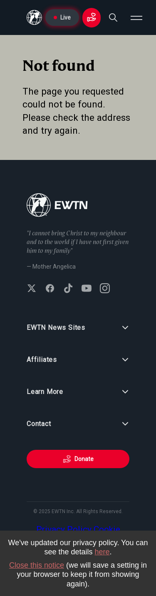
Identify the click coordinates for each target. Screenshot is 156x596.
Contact (78, 424)
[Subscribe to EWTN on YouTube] (87, 289)
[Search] (113, 17)
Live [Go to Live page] (62, 17)
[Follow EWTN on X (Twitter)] (32, 289)
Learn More (78, 392)
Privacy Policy (64, 529)
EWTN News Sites (78, 328)
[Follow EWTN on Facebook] (50, 289)
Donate (78, 459)
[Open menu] (136, 17)
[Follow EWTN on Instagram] (105, 289)
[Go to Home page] (34, 17)
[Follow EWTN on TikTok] (68, 289)
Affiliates (78, 360)
